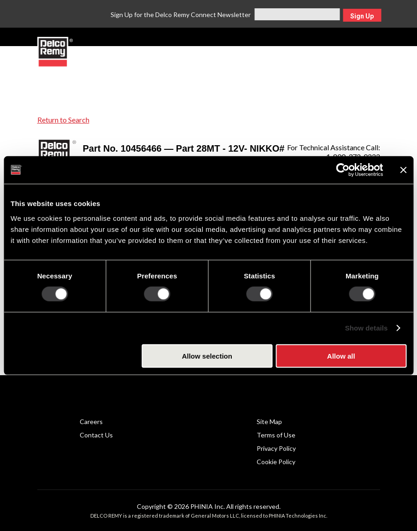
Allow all (341, 356)
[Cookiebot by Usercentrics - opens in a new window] (342, 170)
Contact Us (96, 435)
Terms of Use (276, 435)
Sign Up (362, 16)
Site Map (269, 421)
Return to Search (63, 119)
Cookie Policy (276, 462)
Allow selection (207, 356)
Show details (366, 328)
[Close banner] (403, 170)
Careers (91, 421)
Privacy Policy (276, 448)
